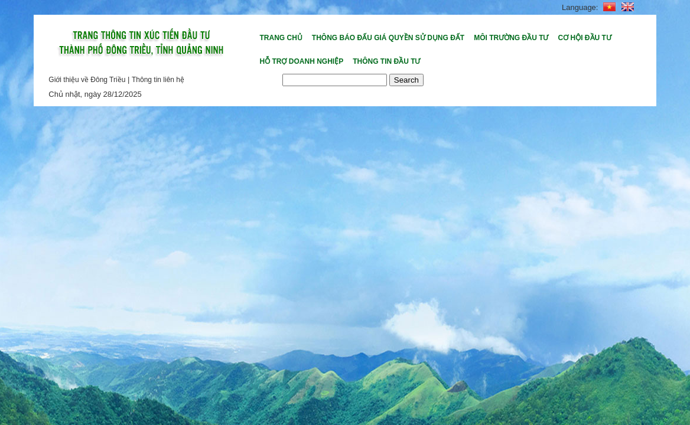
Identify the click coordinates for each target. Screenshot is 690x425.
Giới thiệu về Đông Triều (86, 80)
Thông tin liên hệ (158, 80)
